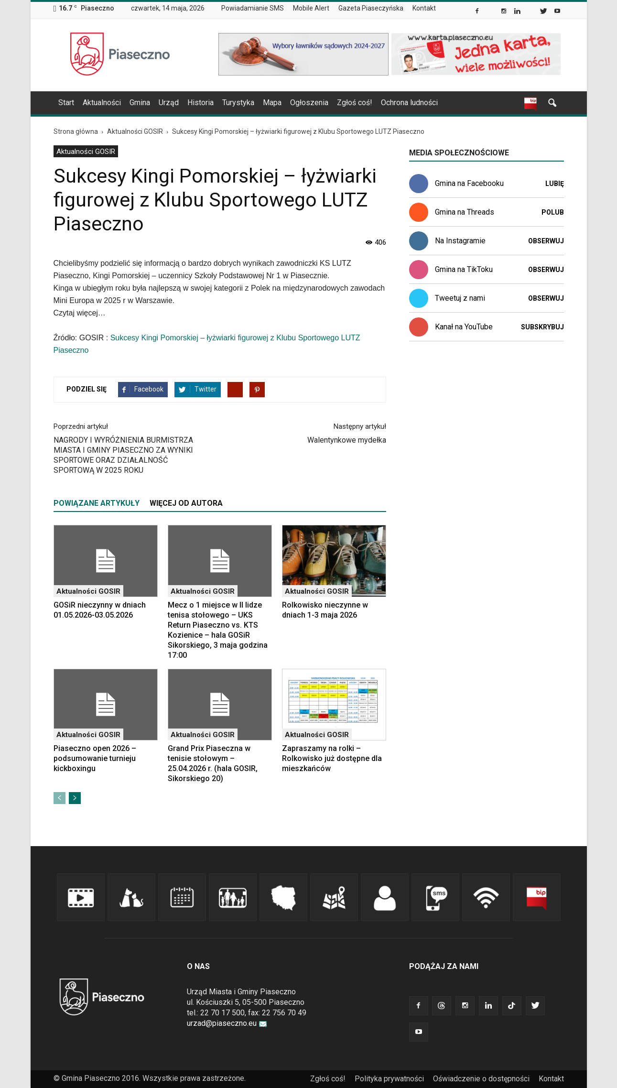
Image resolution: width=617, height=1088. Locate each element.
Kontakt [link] (424, 8)
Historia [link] (200, 102)
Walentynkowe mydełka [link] (346, 440)
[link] (478, 12)
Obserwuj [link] (546, 241)
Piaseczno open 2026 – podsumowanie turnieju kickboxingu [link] (95, 758)
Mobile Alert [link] (311, 8)
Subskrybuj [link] (542, 327)
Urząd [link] (169, 102)
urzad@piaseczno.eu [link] (227, 1023)
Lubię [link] (554, 183)
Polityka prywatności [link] (389, 1078)
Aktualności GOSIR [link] (85, 151)
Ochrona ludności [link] (409, 102)
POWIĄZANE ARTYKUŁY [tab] (97, 503)
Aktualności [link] (102, 102)
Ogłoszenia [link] (309, 102)
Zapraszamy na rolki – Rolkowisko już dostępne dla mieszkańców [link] (332, 758)
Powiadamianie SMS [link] (252, 8)
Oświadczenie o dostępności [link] (481, 1078)
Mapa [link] (272, 102)
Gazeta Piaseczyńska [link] (370, 8)
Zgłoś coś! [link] (354, 102)
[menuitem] (256, 8)
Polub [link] (552, 212)
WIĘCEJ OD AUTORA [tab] (186, 503)
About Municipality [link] (450, 8)
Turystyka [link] (238, 102)
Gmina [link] (140, 102)
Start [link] (66, 102)
